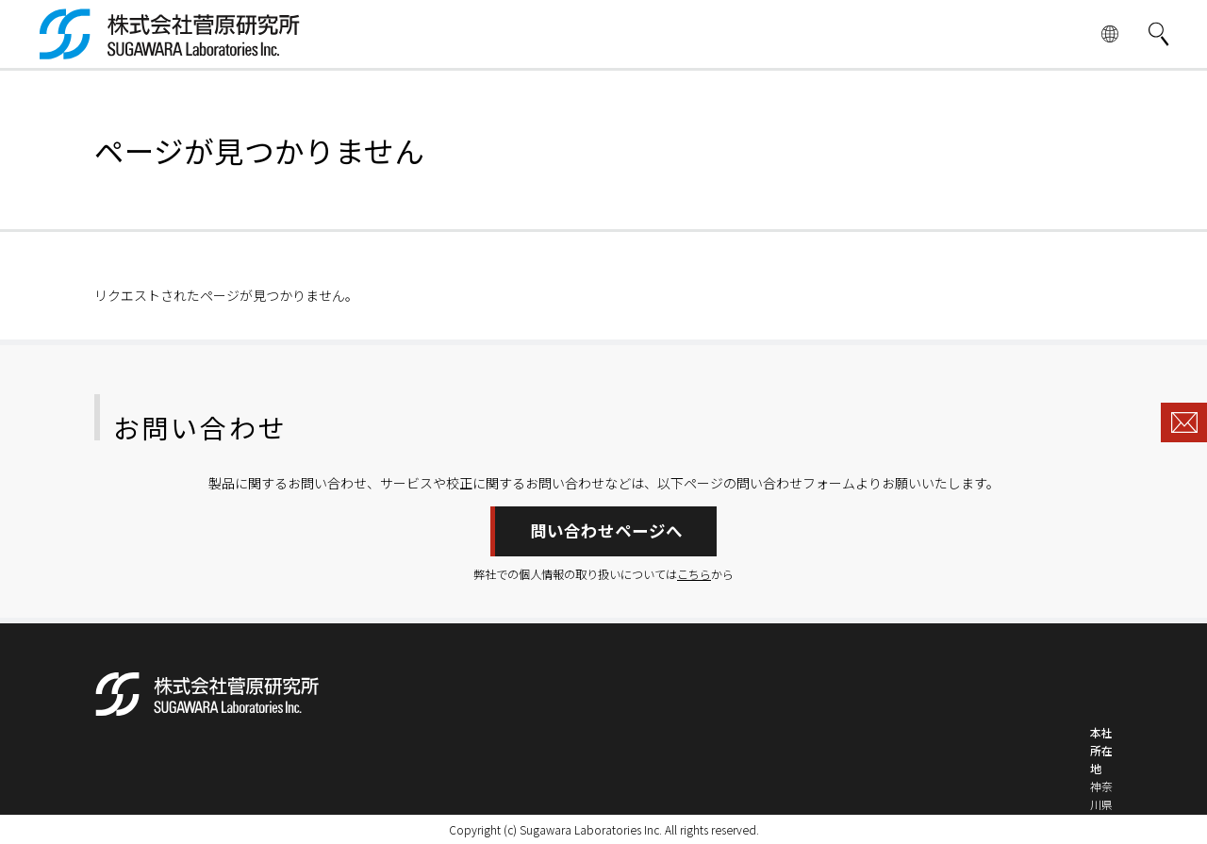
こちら (694, 574)
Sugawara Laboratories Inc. (591, 829)
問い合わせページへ (606, 530)
